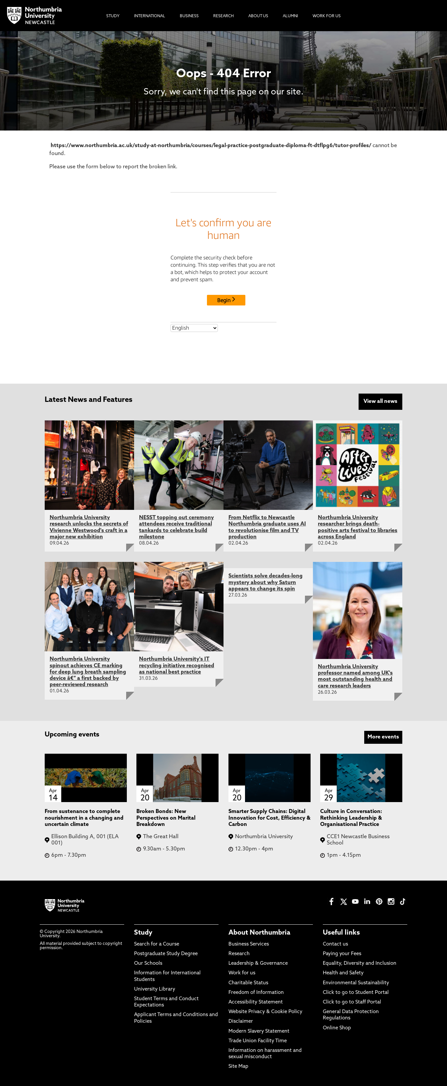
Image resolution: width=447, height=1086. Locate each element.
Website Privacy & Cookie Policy (265, 1011)
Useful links (341, 932)
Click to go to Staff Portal (352, 1001)
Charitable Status (248, 982)
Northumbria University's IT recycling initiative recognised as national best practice (176, 665)
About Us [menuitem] (258, 16)
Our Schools (148, 963)
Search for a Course (156, 943)
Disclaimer (240, 1021)
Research (239, 953)
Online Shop (337, 1027)
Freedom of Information (256, 992)
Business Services (248, 943)
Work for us (241, 972)
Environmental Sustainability (356, 982)
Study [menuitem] (113, 16)
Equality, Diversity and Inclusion (359, 963)
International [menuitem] (149, 16)
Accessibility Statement (255, 1001)
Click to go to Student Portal (356, 992)
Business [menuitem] (189, 16)
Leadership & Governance (258, 963)
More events (383, 736)
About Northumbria (259, 932)
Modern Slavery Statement (258, 1030)
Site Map (238, 1066)
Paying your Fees (342, 953)
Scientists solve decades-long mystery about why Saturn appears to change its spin (265, 582)
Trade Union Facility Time (257, 1040)
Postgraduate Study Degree (166, 953)
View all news (380, 401)
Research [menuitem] (223, 16)
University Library (154, 988)
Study (143, 932)
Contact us (335, 943)
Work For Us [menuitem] (327, 16)
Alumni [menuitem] (290, 16)
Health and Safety (343, 972)
